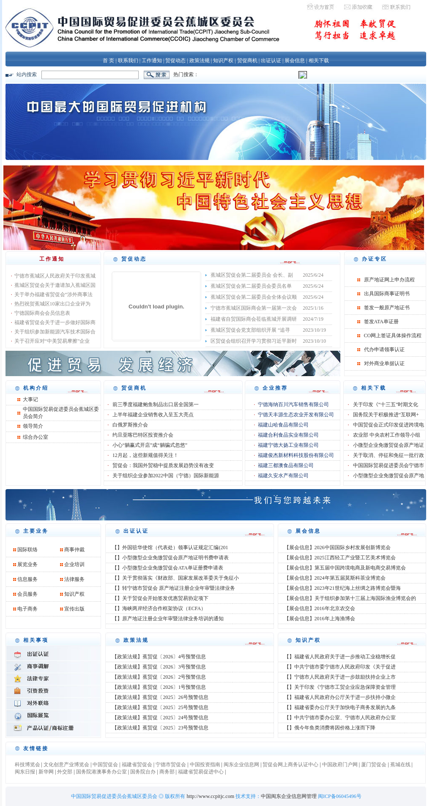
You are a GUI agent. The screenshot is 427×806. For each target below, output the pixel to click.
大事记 (30, 399)
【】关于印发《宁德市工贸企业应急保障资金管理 (340, 687)
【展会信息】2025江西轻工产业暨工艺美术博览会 (340, 558)
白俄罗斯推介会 (130, 425)
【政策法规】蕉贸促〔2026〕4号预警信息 (159, 657)
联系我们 (128, 60)
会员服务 (27, 594)
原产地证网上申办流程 (389, 280)
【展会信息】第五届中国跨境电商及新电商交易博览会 (345, 568)
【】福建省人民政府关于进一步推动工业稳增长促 (340, 657)
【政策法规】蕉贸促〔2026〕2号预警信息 (159, 677)
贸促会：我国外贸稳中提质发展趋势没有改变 (163, 465)
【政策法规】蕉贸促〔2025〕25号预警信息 (160, 707)
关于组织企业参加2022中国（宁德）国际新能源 (165, 476)
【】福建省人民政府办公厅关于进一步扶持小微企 (340, 697)
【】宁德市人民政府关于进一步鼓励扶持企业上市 (340, 677)
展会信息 (295, 60)
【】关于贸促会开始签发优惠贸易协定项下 (160, 598)
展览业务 (27, 564)
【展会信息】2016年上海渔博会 (319, 619)
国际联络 (27, 550)
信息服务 (27, 579)
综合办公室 (35, 437)
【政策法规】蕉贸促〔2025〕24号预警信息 (160, 718)
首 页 (108, 60)
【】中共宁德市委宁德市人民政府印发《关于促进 (340, 667)
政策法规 (199, 60)
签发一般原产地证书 (387, 308)
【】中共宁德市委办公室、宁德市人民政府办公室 (340, 718)
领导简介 (33, 426)
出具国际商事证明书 (387, 294)
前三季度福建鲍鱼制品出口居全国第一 (155, 404)
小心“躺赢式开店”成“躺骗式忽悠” (149, 445)
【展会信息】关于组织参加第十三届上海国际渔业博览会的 (350, 598)
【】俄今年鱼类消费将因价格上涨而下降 (329, 728)
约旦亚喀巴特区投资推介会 (142, 435)
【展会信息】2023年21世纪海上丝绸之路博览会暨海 (342, 588)
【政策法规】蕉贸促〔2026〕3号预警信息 (159, 667)
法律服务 (74, 579)
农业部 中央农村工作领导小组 (386, 435)
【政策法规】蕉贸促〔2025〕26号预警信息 (160, 697)
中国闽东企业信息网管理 (289, 796)
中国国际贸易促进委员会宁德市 (388, 465)
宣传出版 (74, 609)
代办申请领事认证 (384, 349)
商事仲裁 (74, 550)
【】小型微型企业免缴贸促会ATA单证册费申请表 (167, 568)
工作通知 (152, 60)
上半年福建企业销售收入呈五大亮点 (153, 415)
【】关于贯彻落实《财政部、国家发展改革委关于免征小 (175, 578)
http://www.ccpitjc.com (210, 796)
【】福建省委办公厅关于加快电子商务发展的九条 (340, 707)
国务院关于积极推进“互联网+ (386, 415)
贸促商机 (247, 60)
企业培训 (74, 564)
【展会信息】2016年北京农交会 (319, 608)
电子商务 (27, 609)
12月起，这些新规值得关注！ (145, 455)
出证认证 (271, 60)
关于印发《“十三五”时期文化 (386, 404)
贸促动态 (175, 60)
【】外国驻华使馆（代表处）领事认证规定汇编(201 (170, 547)
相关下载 (319, 60)
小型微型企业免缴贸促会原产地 (388, 476)
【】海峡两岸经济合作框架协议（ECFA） (159, 608)
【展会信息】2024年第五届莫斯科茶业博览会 (335, 578)
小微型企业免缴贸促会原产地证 (388, 445)
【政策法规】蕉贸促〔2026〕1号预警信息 (159, 687)
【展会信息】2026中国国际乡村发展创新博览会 (337, 547)
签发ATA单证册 (381, 322)
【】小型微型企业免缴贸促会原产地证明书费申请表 (170, 558)
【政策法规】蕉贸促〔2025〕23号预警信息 (160, 728)
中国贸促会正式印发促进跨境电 (388, 425)
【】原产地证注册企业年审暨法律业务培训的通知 (168, 619)
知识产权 (223, 60)
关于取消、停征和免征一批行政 (388, 455)
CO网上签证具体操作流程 (393, 335)
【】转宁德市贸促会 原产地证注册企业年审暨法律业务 (173, 588)
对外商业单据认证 (384, 363)
